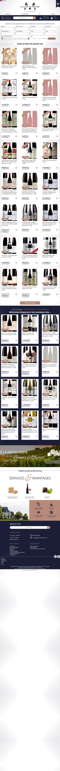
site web (31, 570)
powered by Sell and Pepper (26, 570)
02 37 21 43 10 (36, 535)
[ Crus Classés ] (17, 309)
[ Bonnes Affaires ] (30, 309)
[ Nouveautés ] (43, 309)
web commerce (34, 570)
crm (37, 570)
